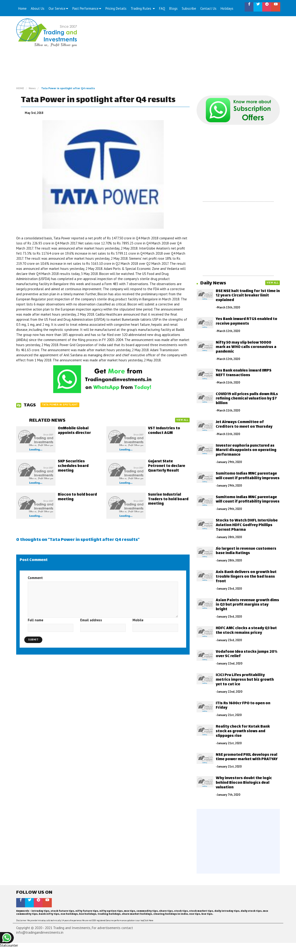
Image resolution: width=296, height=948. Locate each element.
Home (22, 8)
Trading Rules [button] (143, 8)
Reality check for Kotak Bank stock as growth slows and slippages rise (243, 731)
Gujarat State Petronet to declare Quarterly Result (166, 466)
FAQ (162, 8)
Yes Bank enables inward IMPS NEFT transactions (243, 373)
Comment (35, 578)
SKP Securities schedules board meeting (73, 466)
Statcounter (9, 945)
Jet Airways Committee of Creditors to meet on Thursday (244, 424)
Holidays (227, 8)
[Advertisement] (182, 53)
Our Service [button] (58, 8)
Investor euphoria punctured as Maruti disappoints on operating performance (246, 450)
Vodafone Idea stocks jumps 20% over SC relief (246, 654)
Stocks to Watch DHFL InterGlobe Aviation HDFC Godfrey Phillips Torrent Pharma (247, 525)
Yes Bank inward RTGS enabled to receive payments (246, 321)
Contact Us (208, 8)
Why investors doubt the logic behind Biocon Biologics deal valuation (244, 783)
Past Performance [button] (86, 8)
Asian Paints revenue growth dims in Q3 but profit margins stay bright (247, 605)
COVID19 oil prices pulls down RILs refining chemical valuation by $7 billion (247, 399)
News (32, 88)
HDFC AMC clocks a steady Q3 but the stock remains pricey (246, 630)
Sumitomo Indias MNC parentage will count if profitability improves (248, 476)
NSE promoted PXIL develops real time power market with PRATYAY (247, 757)
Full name (35, 620)
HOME (20, 88)
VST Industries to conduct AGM (164, 430)
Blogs (173, 8)
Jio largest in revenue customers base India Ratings (246, 551)
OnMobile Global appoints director (74, 430)
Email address (91, 620)
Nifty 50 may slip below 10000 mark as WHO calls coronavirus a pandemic (246, 347)
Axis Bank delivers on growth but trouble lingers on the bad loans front (246, 577)
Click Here (148, 920)
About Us (37, 8)
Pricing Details (115, 8)
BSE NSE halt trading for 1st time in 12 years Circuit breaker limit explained (248, 296)
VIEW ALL (182, 419)
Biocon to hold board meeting (77, 497)
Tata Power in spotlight (60, 404)
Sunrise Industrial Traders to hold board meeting (168, 499)
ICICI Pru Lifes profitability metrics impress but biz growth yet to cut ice (245, 680)
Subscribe (189, 8)
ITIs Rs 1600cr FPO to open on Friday (243, 705)
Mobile (138, 620)
